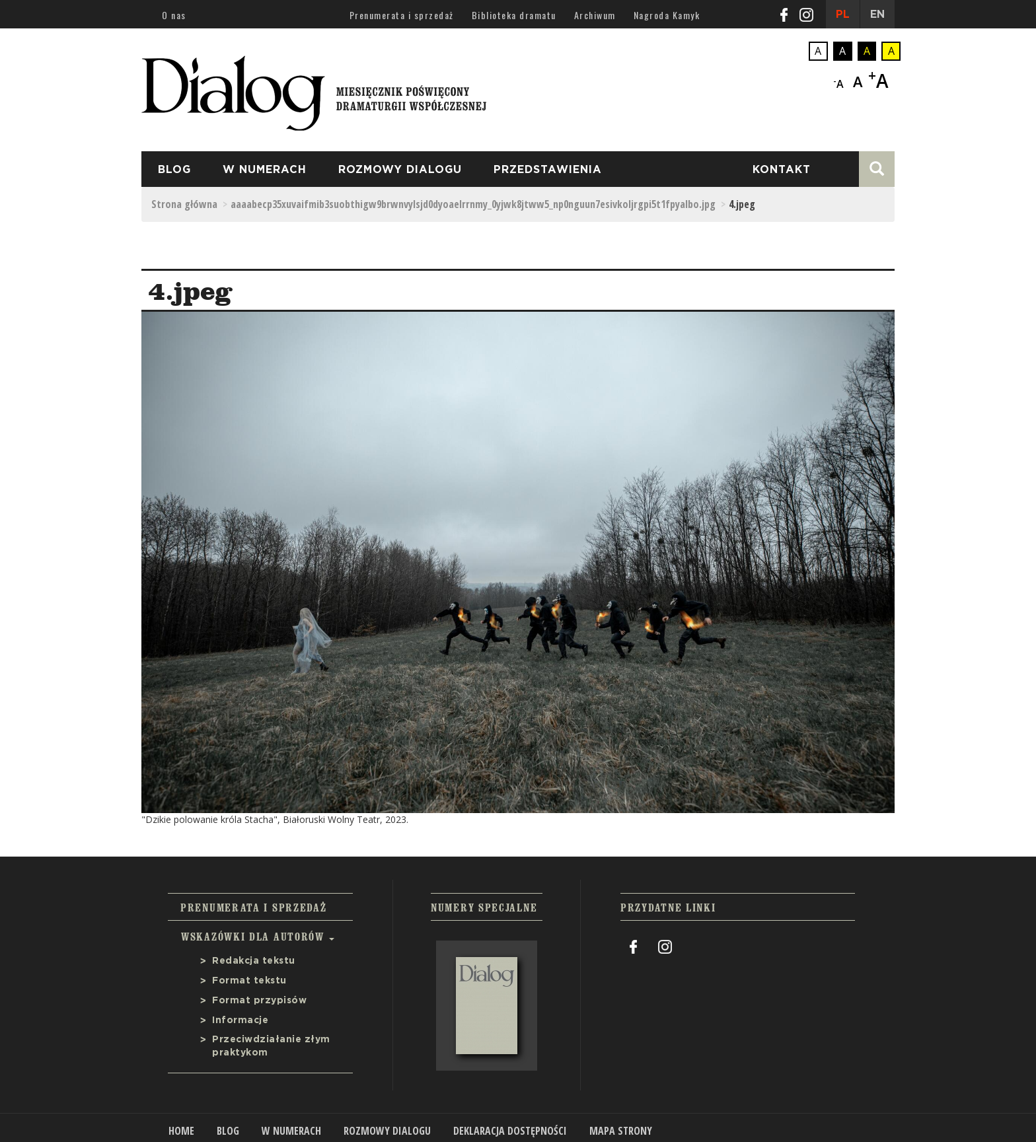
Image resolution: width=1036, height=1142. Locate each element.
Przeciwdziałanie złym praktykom (271, 1046)
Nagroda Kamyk (667, 15)
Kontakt (782, 169)
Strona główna (184, 204)
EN (877, 14)
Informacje (240, 1020)
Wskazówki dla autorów (257, 936)
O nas (174, 15)
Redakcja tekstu (253, 961)
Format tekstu (249, 980)
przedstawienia (548, 169)
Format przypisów (259, 1000)
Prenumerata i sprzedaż (402, 15)
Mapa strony (620, 1131)
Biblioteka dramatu (514, 15)
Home (181, 1131)
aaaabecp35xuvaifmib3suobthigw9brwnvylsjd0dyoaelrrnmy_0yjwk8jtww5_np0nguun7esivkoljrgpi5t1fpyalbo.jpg (473, 204)
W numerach (265, 169)
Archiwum (595, 15)
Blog (174, 169)
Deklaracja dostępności (510, 1131)
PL (843, 14)
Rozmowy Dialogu (400, 169)
